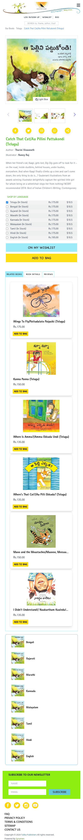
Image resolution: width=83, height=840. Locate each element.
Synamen (20, 838)
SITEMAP (10, 825)
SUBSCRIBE (59, 792)
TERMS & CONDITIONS (19, 822)
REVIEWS (48, 274)
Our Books (9, 29)
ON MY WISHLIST (41, 247)
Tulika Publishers (29, 834)
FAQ (7, 814)
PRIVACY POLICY (15, 818)
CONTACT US (12, 829)
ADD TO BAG (41, 258)
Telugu (19, 29)
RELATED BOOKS (14, 274)
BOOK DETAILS (33, 274)
